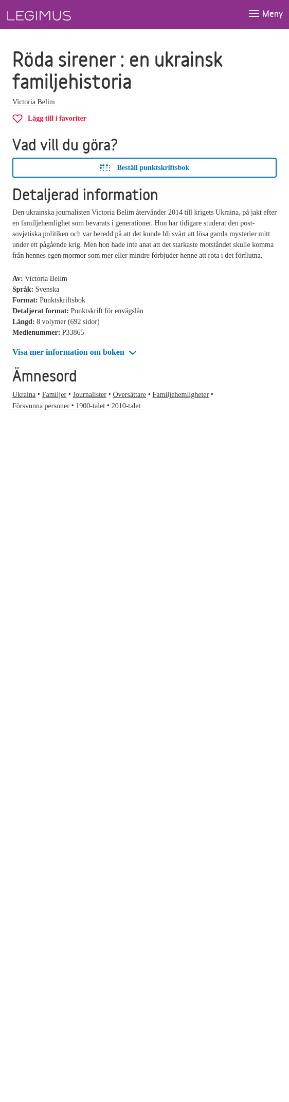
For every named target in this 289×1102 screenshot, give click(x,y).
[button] (75, 352)
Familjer (54, 394)
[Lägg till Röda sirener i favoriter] (49, 118)
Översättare (130, 394)
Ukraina (23, 394)
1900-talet (90, 406)
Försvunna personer (40, 406)
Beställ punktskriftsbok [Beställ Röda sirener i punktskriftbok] (144, 168)
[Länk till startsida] (58, 14)
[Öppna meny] (265, 14)
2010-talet (126, 406)
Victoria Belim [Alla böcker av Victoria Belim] (33, 102)
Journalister (89, 394)
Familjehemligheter (181, 394)
